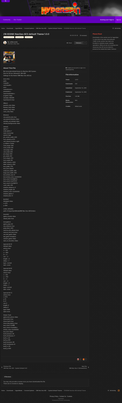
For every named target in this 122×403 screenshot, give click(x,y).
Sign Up (118, 19)
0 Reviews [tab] (7, 377)
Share (69, 43)
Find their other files (13, 43)
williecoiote (14, 42)
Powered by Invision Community (61, 400)
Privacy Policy (54, 396)
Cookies (69, 396)
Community (6, 19)
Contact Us (62, 396)
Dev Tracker (18, 19)
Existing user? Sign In (107, 19)
